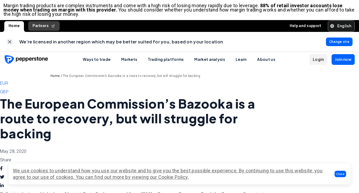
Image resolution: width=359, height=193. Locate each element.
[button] (340, 174)
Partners (44, 27)
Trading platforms (166, 62)
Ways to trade (96, 62)
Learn (241, 62)
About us (266, 62)
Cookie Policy (173, 177)
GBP (4, 95)
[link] (9, 44)
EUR (4, 86)
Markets (129, 62)
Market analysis (209, 62)
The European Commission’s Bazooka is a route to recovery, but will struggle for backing (131, 79)
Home (14, 27)
